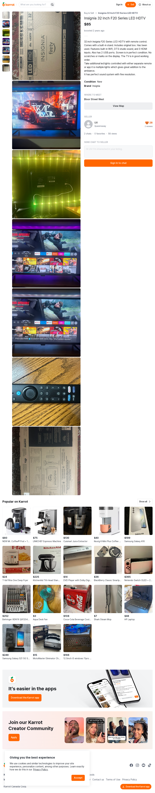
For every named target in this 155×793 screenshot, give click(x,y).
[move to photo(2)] (6, 24)
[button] (145, 501)
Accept (78, 777)
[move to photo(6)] (6, 59)
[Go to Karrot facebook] (131, 765)
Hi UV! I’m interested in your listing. (118, 151)
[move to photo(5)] (6, 50)
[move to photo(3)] (6, 32)
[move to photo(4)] (6, 41)
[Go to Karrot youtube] (143, 765)
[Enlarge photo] (46, 46)
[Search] (52, 4)
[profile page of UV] (88, 124)
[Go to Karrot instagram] (137, 765)
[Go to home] (8, 4)
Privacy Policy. (40, 769)
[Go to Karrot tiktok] (149, 765)
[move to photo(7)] (6, 68)
